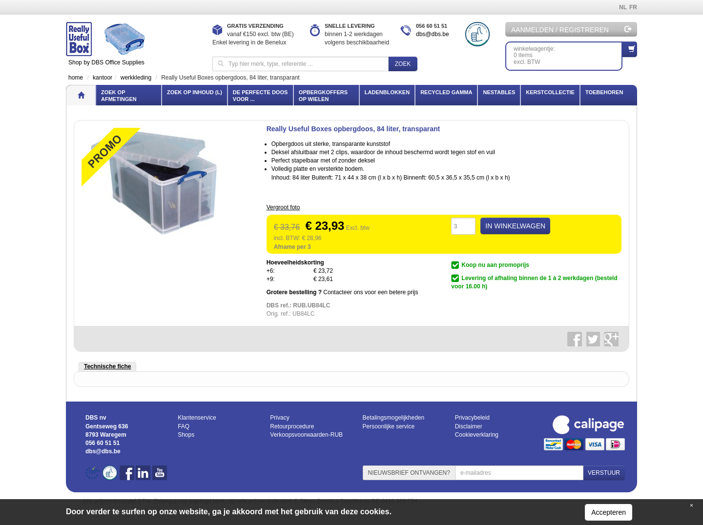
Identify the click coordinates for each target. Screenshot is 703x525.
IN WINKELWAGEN (515, 226)
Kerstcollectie (550, 92)
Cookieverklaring (476, 434)
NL (623, 7)
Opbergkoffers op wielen (323, 95)
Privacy (279, 417)
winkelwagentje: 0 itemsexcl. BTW (568, 53)
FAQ (183, 426)
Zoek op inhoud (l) (194, 92)
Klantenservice (197, 417)
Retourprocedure (292, 426)
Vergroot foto (283, 207)
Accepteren (608, 512)
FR (633, 7)
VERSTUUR (604, 472)
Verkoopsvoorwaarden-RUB (306, 434)
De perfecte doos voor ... (260, 95)
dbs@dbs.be (432, 34)
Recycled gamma (446, 92)
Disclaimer (468, 426)
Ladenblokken (387, 92)
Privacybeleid (472, 417)
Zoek (403, 64)
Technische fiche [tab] (107, 366)
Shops (186, 434)
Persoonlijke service (388, 426)
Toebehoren (604, 92)
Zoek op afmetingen (119, 95)
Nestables (499, 92)
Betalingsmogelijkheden (393, 417)
